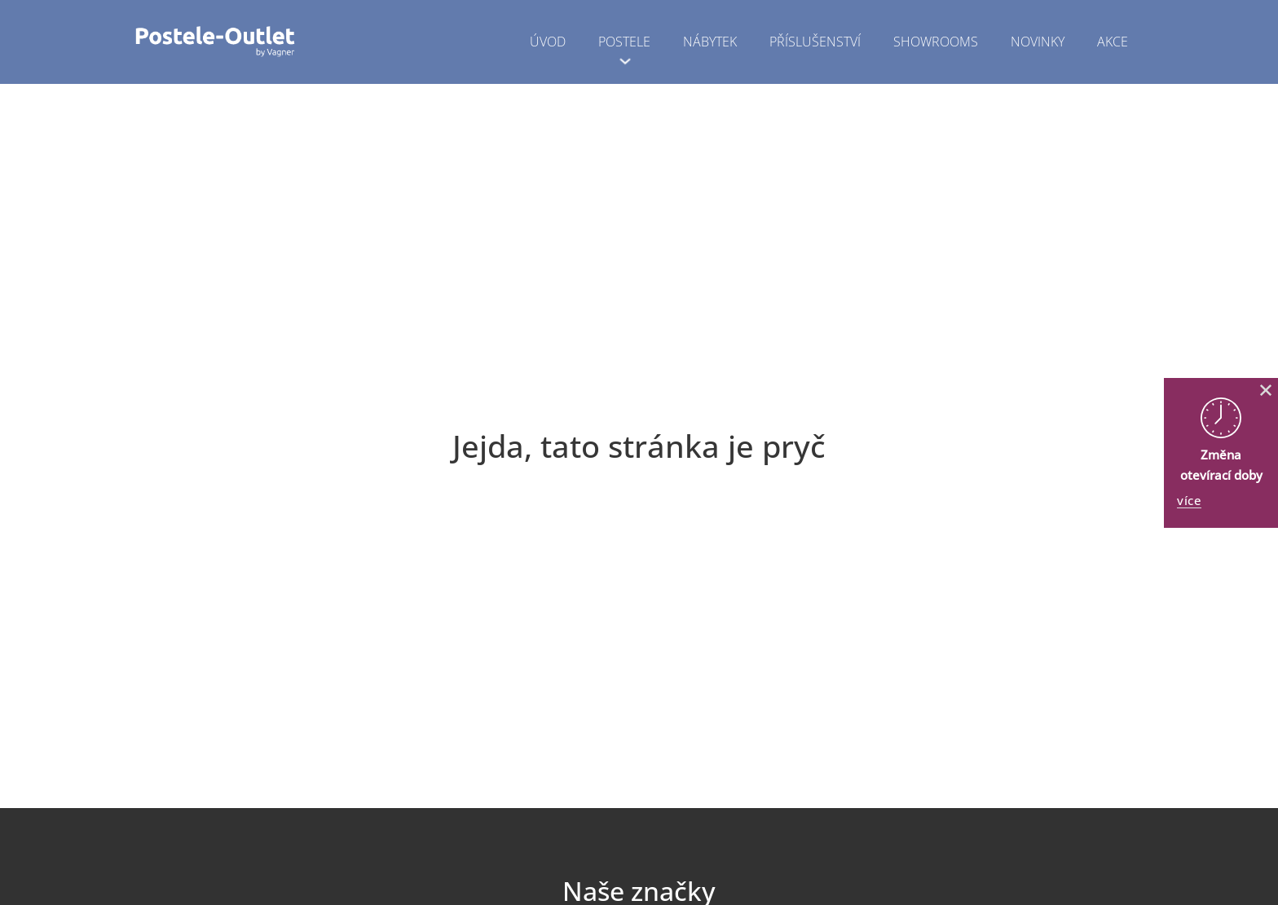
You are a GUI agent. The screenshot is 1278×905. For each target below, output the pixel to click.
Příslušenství (815, 42)
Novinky (1037, 42)
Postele (624, 42)
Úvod (548, 42)
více (1189, 500)
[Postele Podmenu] (625, 61)
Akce (1112, 42)
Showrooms (935, 42)
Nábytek (710, 42)
